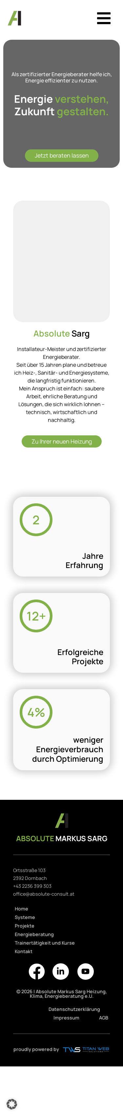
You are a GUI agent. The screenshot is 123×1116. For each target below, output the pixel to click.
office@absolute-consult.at (43, 894)
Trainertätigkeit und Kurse (45, 943)
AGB (103, 1018)
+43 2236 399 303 (32, 886)
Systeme (25, 917)
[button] (103, 18)
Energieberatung (34, 934)
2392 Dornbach (30, 878)
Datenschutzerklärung (74, 1009)
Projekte (24, 926)
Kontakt (23, 951)
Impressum (66, 1018)
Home (21, 909)
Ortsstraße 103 (29, 870)
